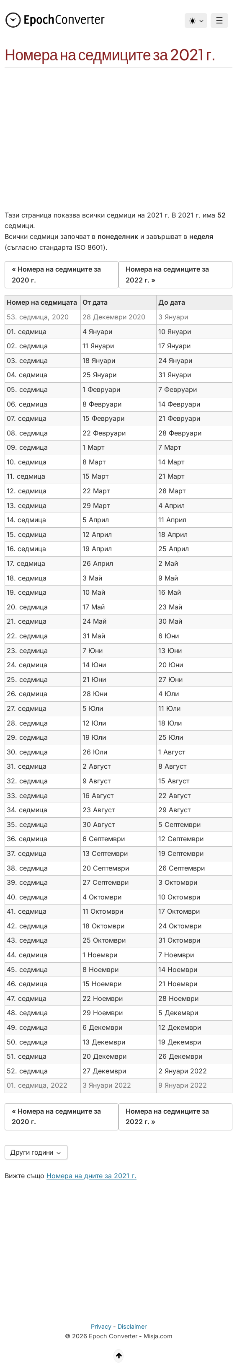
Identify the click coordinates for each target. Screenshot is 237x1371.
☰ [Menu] (219, 21)
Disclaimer (132, 1326)
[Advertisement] (118, 130)
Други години (36, 1152)
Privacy (101, 1326)
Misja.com (158, 1336)
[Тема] (196, 20)
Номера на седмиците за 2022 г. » (167, 274)
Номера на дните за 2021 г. (91, 1175)
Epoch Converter (113, 1336)
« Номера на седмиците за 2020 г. (56, 274)
